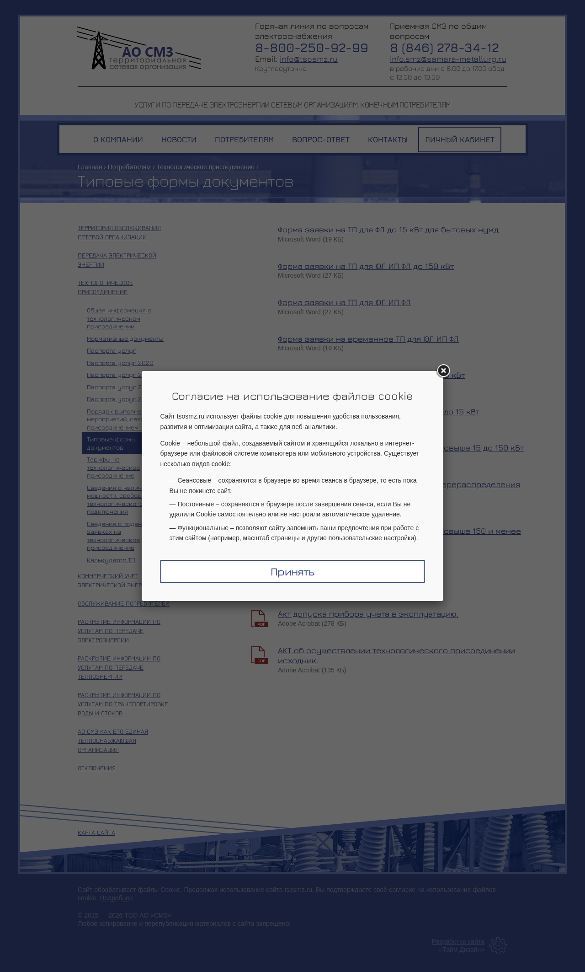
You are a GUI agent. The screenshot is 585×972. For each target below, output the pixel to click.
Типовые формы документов (111, 443)
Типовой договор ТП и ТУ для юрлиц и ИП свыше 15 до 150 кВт (401, 447)
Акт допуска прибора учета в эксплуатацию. (368, 613)
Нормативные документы (125, 338)
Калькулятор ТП (111, 560)
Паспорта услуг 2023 (120, 399)
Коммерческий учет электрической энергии (116, 580)
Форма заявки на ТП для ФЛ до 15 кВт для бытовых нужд (388, 229)
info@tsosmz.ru (309, 59)
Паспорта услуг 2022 (120, 387)
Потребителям (129, 167)
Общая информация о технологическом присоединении (119, 318)
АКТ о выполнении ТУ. (321, 577)
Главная (90, 167)
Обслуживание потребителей (124, 603)
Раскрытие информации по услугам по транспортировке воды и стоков (123, 704)
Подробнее (116, 898)
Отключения (97, 768)
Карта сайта (96, 832)
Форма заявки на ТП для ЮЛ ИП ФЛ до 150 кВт (366, 266)
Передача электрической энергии (117, 259)
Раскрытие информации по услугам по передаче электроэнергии (119, 631)
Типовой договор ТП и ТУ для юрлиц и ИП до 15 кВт (378, 411)
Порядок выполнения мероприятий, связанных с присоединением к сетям (128, 419)
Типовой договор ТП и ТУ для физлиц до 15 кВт (371, 375)
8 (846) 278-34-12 (444, 47)
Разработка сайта (458, 941)
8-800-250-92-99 (311, 47)
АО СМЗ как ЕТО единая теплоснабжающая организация (113, 740)
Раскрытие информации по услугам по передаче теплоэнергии (119, 667)
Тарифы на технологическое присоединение (113, 467)
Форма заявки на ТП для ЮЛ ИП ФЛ (344, 302)
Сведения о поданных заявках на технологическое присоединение (120, 536)
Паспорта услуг (111, 350)
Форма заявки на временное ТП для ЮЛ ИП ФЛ (368, 339)
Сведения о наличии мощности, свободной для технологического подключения (126, 499)
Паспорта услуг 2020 (120, 362)
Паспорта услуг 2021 (119, 374)
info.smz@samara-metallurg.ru (448, 59)
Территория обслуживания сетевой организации (119, 232)
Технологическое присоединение (205, 167)
